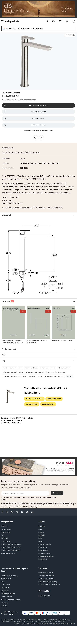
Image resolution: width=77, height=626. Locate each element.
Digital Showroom (44, 595)
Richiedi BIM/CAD (24, 118)
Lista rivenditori (24, 125)
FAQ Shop (4, 606)
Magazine (41, 535)
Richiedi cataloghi (25, 112)
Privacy (17, 623)
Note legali (4, 603)
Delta (22, 158)
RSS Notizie (56, 623)
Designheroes (42, 559)
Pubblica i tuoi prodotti (45, 573)
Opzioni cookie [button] (24, 623)
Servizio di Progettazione (9, 576)
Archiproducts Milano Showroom (11, 544)
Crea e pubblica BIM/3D (46, 576)
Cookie (32, 623)
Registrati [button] (16, 28)
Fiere (40, 538)
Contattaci (4, 538)
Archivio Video (43, 550)
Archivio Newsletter (44, 544)
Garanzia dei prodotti (8, 594)
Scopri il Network (6, 529)
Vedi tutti (69, 376)
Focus (40, 541)
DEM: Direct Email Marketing (47, 582)
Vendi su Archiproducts (46, 579)
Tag (3, 361)
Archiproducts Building (45, 556)
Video (4, 355)
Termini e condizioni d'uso (44, 623)
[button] (70, 35)
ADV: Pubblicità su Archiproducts (49, 585)
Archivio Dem (42, 547)
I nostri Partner (6, 532)
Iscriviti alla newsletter (8, 553)
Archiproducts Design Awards (10, 550)
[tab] (7, 522)
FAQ (2, 535)
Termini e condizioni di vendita (11, 600)
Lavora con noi (5, 541)
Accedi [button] (8, 28)
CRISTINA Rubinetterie (11, 93)
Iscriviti (57, 493)
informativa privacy (36, 503)
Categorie (41, 526)
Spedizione (4, 591)
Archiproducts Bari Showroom (11, 547)
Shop (2, 582)
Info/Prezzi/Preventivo (26, 105)
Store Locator (5, 585)
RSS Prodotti (65, 623)
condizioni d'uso (24, 503)
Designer (41, 532)
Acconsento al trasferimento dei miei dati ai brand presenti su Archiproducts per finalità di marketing (28, 498)
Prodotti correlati (9, 349)
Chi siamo (4, 526)
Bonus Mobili (5, 588)
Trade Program (6, 579)
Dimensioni (6, 215)
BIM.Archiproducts (44, 553)
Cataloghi (8, 301)
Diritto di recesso (6, 597)
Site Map (72, 623)
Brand (40, 529)
